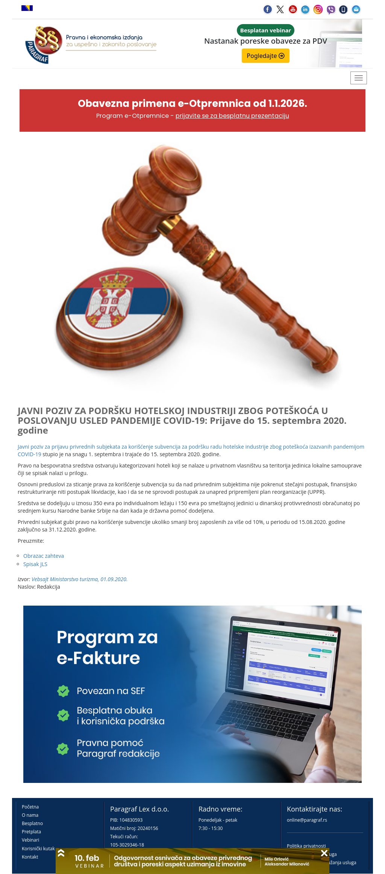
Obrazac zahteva (43, 555)
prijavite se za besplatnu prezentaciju (232, 115)
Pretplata (31, 831)
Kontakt (30, 857)
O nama (30, 815)
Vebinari (30, 840)
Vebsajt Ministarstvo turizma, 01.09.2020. (79, 579)
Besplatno (32, 823)
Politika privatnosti (306, 846)
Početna (30, 807)
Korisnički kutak (38, 848)
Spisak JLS (35, 564)
